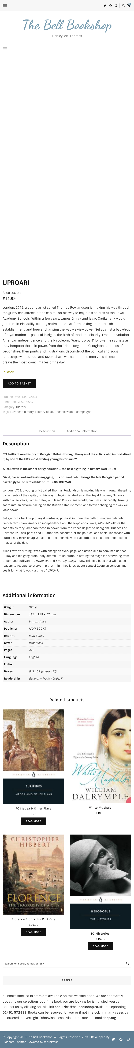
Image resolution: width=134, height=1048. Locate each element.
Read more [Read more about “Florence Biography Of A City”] (33, 932)
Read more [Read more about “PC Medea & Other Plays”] (33, 821)
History (21, 407)
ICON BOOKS (37, 628)
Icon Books (36, 636)
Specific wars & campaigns (73, 412)
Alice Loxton (12, 293)
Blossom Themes (14, 1042)
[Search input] (63, 963)
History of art (44, 412)
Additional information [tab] (82, 431)
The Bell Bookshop (67, 25)
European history (22, 412)
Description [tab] (47, 431)
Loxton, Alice (37, 621)
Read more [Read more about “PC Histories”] (100, 946)
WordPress (51, 1042)
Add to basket (19, 383)
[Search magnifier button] (127, 963)
